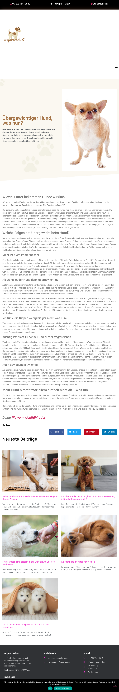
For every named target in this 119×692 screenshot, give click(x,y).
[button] (116, 67)
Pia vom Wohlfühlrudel (28, 418)
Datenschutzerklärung (63, 688)
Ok (50, 688)
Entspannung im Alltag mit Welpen (78, 561)
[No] (115, 685)
